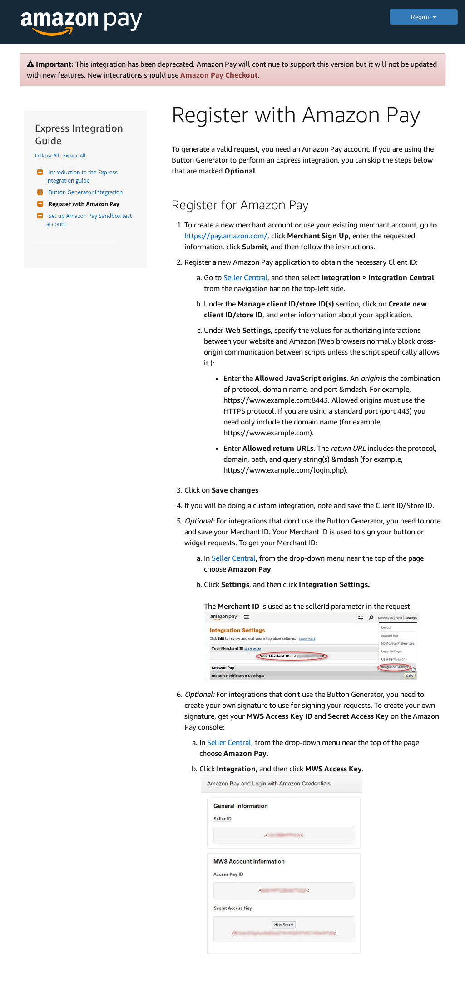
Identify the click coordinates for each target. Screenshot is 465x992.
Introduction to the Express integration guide (82, 176)
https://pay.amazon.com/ (225, 235)
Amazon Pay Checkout (218, 74)
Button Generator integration (84, 192)
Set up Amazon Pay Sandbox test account (89, 220)
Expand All (74, 155)
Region (423, 16)
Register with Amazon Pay (82, 204)
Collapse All (47, 155)
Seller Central (245, 277)
